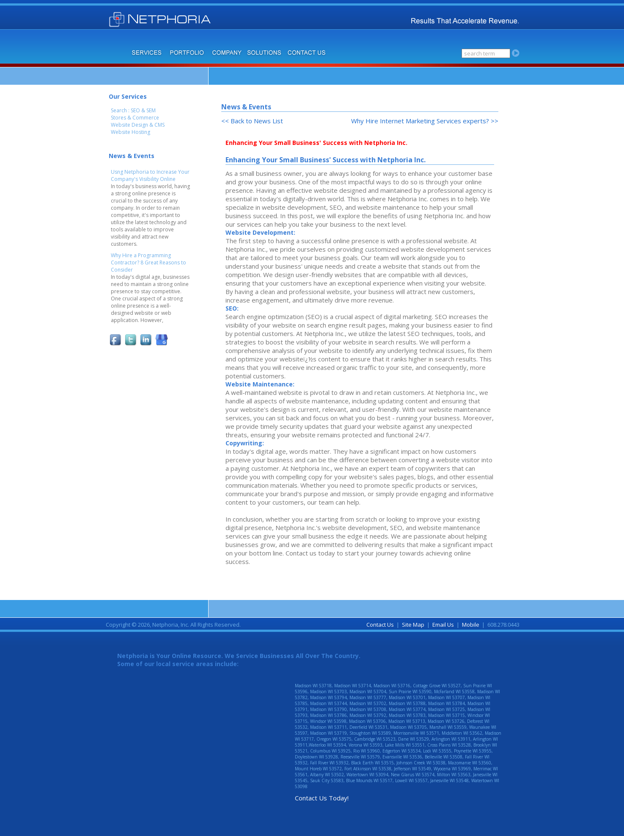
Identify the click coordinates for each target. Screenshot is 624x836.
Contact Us (380, 624)
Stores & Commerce (135, 117)
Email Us (443, 624)
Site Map (413, 624)
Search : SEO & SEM (133, 110)
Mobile (470, 624)
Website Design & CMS (138, 124)
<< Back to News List (252, 121)
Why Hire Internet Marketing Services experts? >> (424, 121)
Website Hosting (130, 132)
